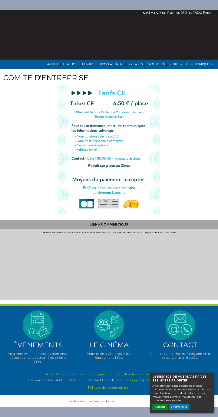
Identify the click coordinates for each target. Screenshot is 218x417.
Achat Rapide (56, 374)
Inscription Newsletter (131, 374)
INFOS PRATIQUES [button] (198, 64)
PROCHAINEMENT (112, 64)
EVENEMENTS (156, 64)
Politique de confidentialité (108, 388)
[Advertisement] (109, 266)
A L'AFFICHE (70, 64)
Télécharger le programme (90, 374)
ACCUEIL (53, 64)
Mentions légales (129, 380)
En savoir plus (179, 406)
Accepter (160, 406)
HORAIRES (89, 64)
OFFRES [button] (174, 64)
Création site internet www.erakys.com (92, 401)
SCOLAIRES (135, 64)
